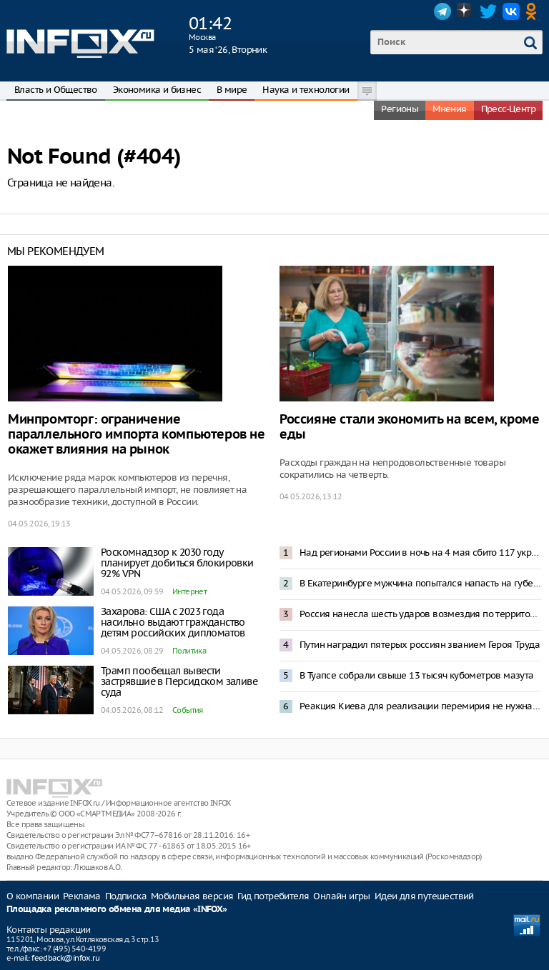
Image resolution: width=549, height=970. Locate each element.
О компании (32, 896)
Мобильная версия (192, 896)
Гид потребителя (273, 896)
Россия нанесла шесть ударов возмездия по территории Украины (420, 614)
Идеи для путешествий (424, 896)
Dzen (465, 11)
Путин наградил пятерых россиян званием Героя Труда (420, 644)
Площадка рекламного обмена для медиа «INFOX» (116, 909)
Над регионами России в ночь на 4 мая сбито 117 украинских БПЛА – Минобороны (420, 552)
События (187, 710)
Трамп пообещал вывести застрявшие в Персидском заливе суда (179, 681)
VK (511, 11)
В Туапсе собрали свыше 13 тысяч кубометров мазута (417, 675)
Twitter (488, 11)
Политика (189, 651)
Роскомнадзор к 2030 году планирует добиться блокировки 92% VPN (177, 563)
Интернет (189, 591)
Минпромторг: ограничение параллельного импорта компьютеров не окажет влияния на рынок (136, 434)
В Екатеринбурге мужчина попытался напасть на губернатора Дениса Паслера (420, 583)
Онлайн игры (341, 896)
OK (534, 11)
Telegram (442, 11)
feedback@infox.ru (65, 958)
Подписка (126, 896)
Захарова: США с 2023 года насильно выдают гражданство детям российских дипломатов (173, 622)
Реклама (82, 896)
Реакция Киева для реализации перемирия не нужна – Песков (420, 706)
